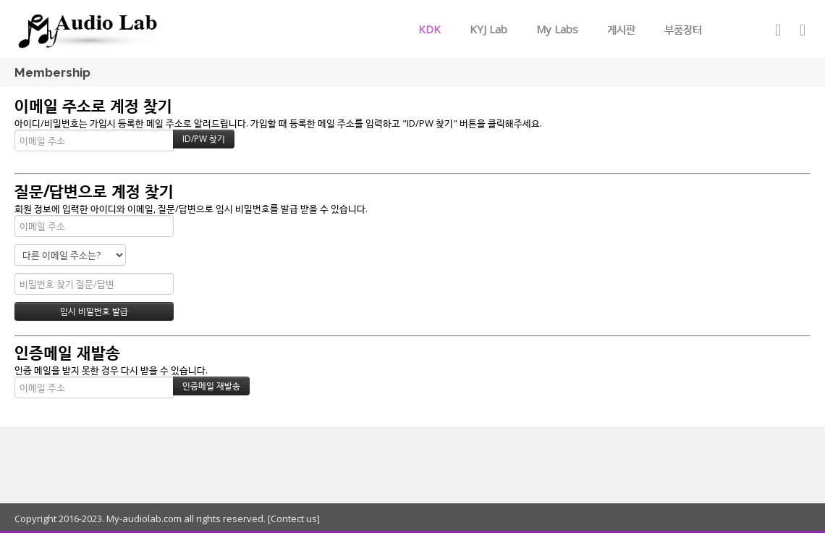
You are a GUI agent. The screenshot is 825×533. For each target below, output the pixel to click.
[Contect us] (293, 518)
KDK (429, 29)
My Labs (557, 29)
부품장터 (683, 29)
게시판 (621, 29)
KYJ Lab (488, 29)
